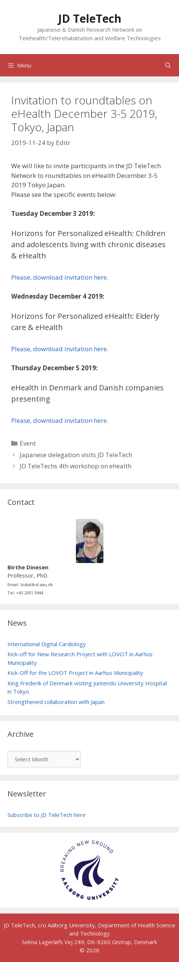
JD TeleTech (89, 18)
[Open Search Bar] (168, 65)
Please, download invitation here (59, 277)
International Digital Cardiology (46, 644)
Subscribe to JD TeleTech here (46, 814)
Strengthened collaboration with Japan (56, 701)
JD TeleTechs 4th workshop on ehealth (75, 466)
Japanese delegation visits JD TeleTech (76, 454)
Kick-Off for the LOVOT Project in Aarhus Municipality (75, 672)
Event (28, 443)
